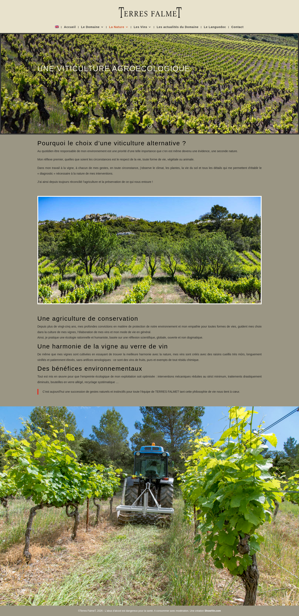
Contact (237, 27)
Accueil (70, 27)
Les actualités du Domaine (178, 27)
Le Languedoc (215, 27)
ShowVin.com (213, 610)
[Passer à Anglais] (57, 29)
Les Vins (140, 27)
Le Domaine (90, 27)
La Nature (116, 27)
